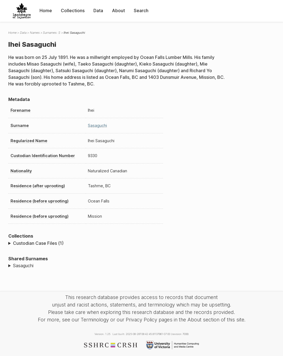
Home (46, 10)
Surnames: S (51, 33)
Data (98, 10)
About (118, 10)
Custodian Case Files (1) (38, 243)
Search (141, 10)
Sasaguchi (97, 125)
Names (35, 33)
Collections (73, 10)
